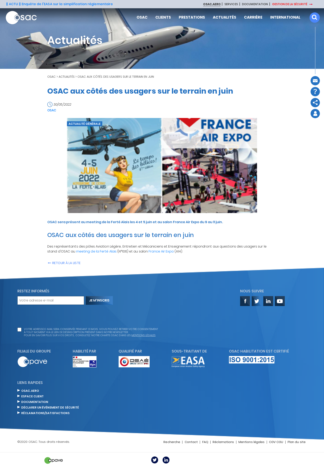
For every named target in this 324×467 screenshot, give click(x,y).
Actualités (67, 77)
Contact (191, 442)
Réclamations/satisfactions (45, 413)
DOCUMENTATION (255, 4)
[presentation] (48, 316)
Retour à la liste (64, 263)
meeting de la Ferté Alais (96, 251)
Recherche (171, 442)
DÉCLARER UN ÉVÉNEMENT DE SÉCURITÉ (50, 408)
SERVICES (231, 4)
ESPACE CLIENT (32, 396)
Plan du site (297, 442)
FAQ (205, 442)
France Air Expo (161, 251)
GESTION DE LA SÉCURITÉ (290, 4)
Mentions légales (251, 442)
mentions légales (143, 335)
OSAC (51, 77)
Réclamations (223, 442)
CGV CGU (276, 442)
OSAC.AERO (30, 391)
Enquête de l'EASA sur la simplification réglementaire (67, 4)
